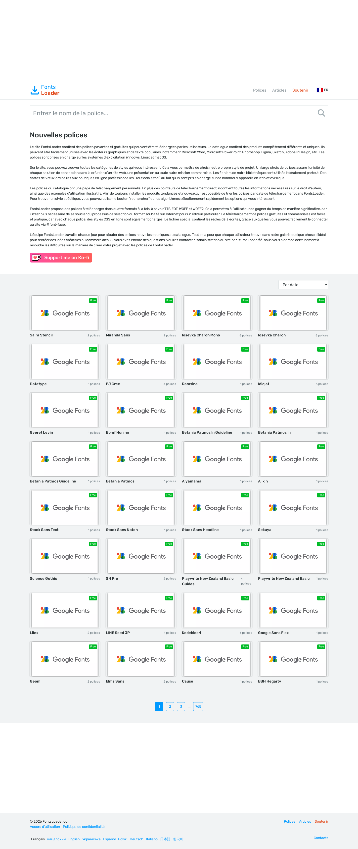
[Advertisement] (179, 41)
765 (198, 706)
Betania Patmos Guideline (53, 481)
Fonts (44, 90)
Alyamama (191, 481)
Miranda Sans (118, 335)
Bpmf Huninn (117, 432)
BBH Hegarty (269, 681)
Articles (279, 90)
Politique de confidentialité (84, 827)
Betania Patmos (120, 481)
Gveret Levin (41, 432)
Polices (259, 90)
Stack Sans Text (44, 530)
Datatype (38, 384)
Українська (91, 839)
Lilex (34, 633)
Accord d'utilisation (45, 827)
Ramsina (190, 384)
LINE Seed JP (118, 633)
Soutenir (300, 90)
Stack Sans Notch (122, 530)
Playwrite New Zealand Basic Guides (208, 581)
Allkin (263, 481)
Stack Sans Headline (200, 530)
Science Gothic (43, 578)
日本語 (165, 839)
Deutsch (136, 839)
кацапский (56, 839)
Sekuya (264, 530)
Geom (35, 681)
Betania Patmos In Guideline (207, 432)
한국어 (178, 839)
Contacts (321, 838)
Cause (187, 681)
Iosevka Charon (272, 335)
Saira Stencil (41, 335)
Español (109, 839)
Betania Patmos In (274, 432)
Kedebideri (191, 633)
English (74, 839)
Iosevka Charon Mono (201, 335)
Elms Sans (115, 681)
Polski (122, 839)
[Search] (321, 113)
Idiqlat (263, 384)
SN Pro (112, 578)
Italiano (152, 839)
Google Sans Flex (273, 633)
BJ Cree (113, 384)
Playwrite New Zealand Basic (284, 578)
